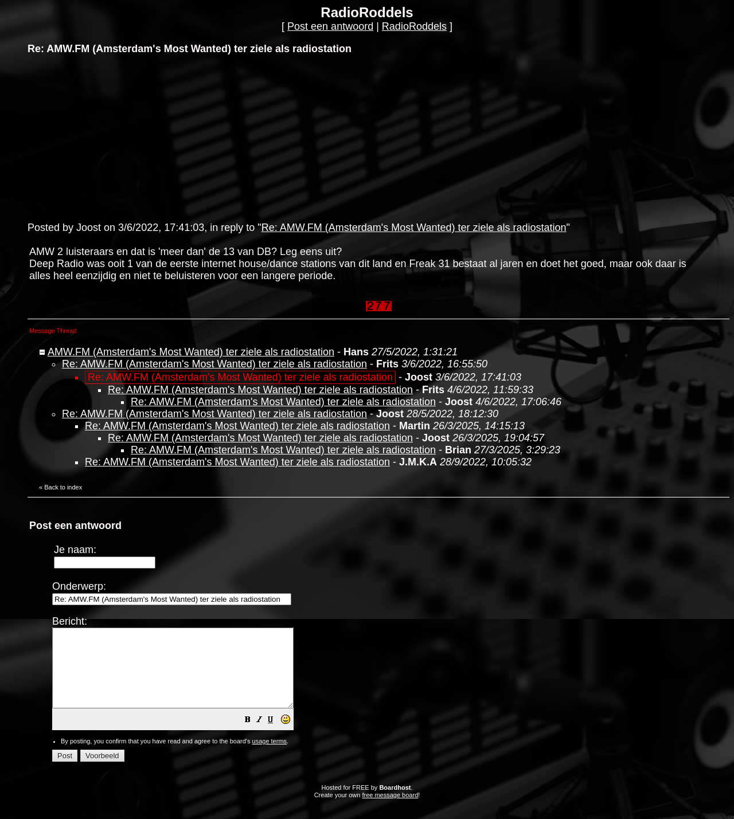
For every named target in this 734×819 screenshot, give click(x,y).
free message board (390, 810)
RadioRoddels (414, 26)
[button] (276, 736)
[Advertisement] (114, 137)
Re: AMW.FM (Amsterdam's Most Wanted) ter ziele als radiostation (414, 227)
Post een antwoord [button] (330, 26)
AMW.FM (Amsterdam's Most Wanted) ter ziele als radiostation (191, 352)
